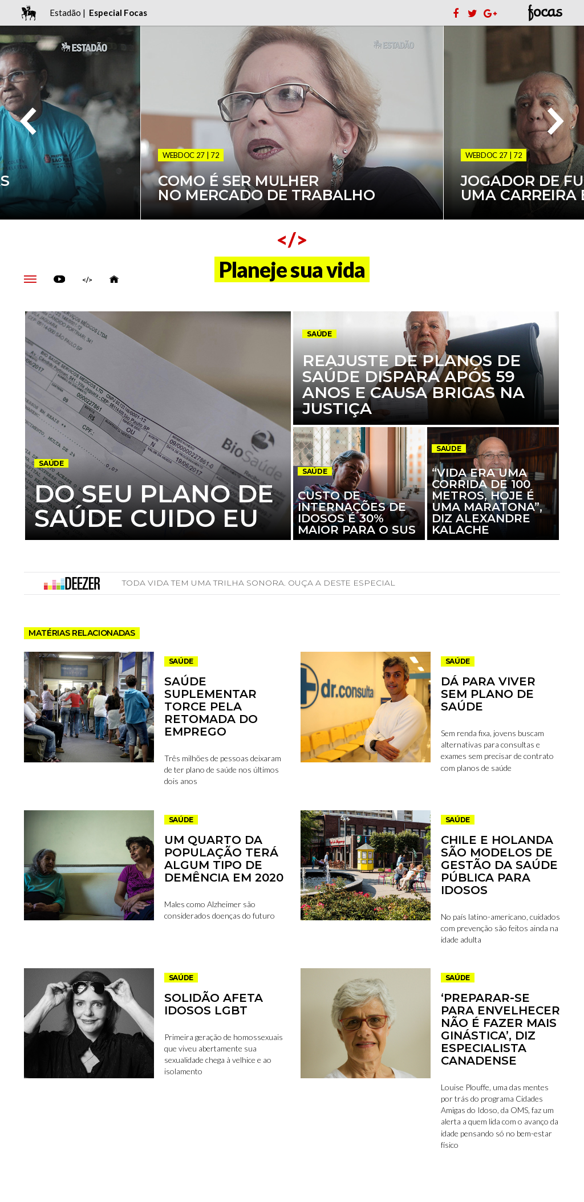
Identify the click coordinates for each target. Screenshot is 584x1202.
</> (87, 280)
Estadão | (68, 12)
